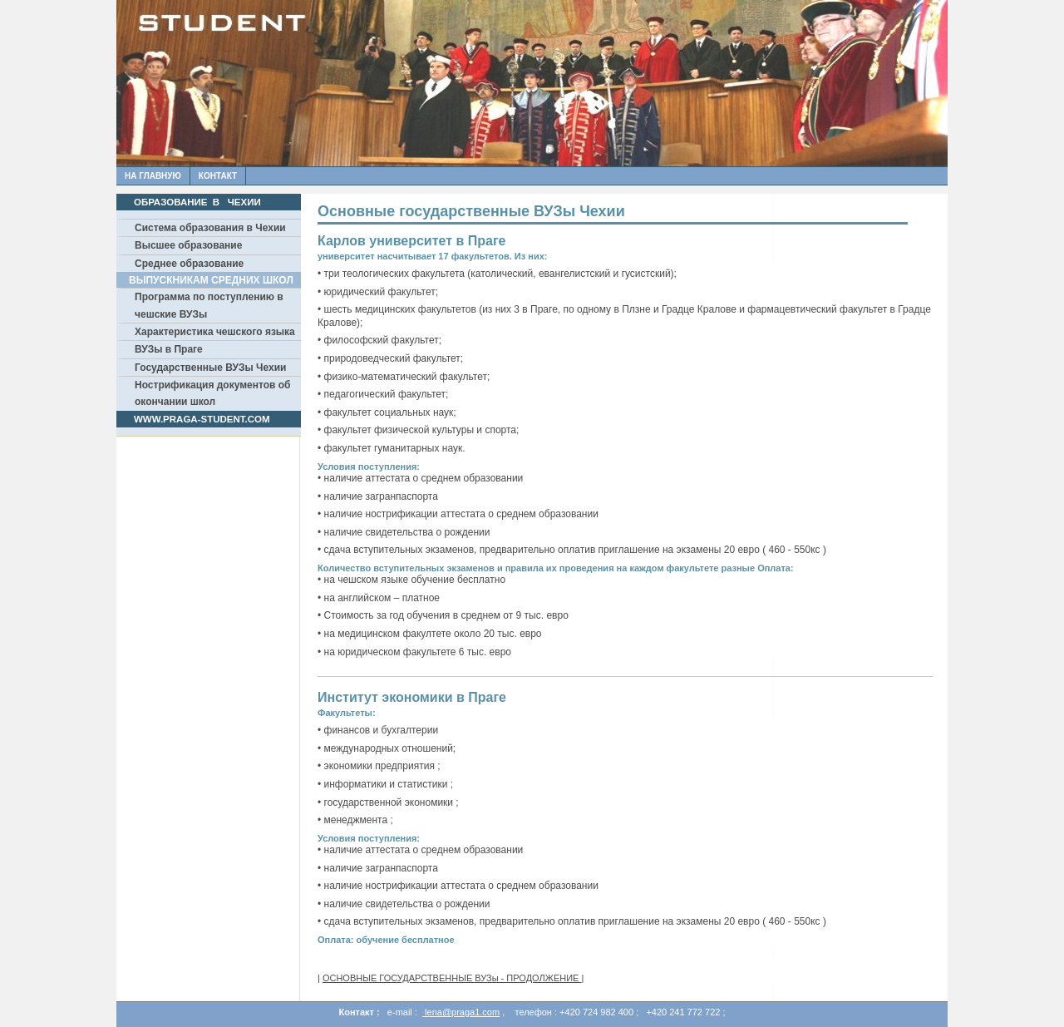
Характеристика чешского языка (215, 332)
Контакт (218, 175)
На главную (153, 175)
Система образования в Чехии (210, 228)
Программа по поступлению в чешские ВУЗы (209, 305)
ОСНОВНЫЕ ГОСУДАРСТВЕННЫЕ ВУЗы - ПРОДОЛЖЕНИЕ (452, 978)
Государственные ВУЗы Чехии (210, 367)
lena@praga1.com (461, 1012)
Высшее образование (188, 245)
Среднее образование (189, 263)
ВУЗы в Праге (169, 349)
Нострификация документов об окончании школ (213, 393)
